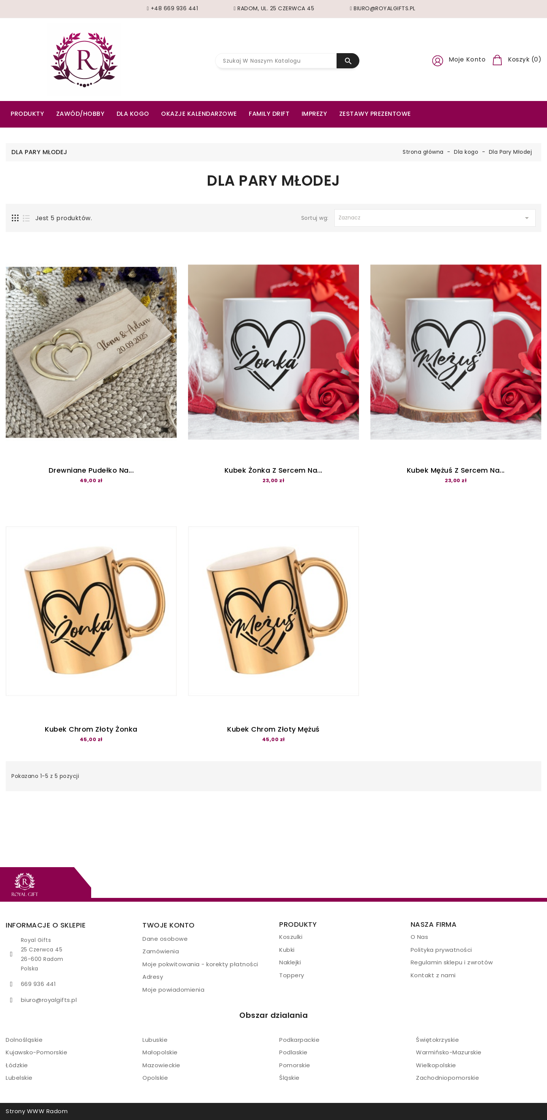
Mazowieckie (161, 1065)
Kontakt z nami (433, 975)
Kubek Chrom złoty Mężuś (273, 729)
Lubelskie (19, 1078)
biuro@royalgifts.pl (49, 1000)
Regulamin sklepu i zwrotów (452, 962)
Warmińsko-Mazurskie (449, 1052)
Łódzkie (17, 1065)
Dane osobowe (165, 939)
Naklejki (290, 962)
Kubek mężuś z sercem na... (456, 470)
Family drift (269, 113)
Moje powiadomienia (173, 990)
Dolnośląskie (24, 1040)
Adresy (152, 977)
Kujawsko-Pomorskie (36, 1052)
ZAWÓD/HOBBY (80, 113)
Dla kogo (133, 113)
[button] (437, 59)
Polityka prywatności (441, 950)
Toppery (291, 975)
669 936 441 (38, 984)
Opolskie (155, 1078)
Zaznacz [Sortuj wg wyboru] (434, 217)
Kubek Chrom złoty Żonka (91, 729)
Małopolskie (160, 1052)
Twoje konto (168, 925)
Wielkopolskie (436, 1065)
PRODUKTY (27, 113)
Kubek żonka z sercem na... (273, 470)
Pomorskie (294, 1065)
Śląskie (289, 1078)
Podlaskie (293, 1052)
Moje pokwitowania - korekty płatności (200, 964)
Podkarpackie (299, 1040)
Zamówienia (160, 951)
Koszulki (290, 937)
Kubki (287, 950)
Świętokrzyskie (437, 1040)
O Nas (419, 937)
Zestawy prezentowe (375, 113)
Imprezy (314, 113)
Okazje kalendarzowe (199, 113)
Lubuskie (155, 1040)
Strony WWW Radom (37, 1111)
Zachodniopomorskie (447, 1078)
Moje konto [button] (467, 59)
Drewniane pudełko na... (91, 470)
